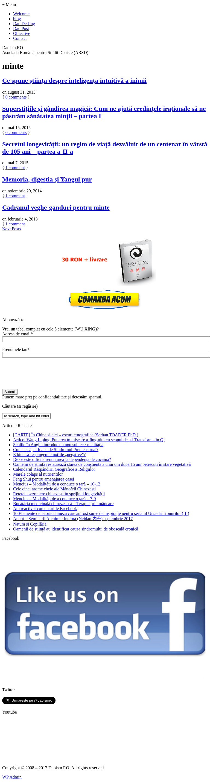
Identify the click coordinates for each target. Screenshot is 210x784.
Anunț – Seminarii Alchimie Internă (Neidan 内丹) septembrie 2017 (73, 518)
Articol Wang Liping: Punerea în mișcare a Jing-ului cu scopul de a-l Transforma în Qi (89, 439)
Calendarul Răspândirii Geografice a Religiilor (54, 469)
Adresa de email (17, 334)
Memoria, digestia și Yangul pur (47, 179)
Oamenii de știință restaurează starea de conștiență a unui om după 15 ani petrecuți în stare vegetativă (102, 464)
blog (17, 18)
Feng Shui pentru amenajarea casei (43, 479)
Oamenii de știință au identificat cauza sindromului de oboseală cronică (75, 529)
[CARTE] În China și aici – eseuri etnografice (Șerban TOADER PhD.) (75, 435)
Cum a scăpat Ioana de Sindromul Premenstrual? (55, 449)
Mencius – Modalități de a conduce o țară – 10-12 (56, 484)
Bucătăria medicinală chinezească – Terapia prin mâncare (63, 503)
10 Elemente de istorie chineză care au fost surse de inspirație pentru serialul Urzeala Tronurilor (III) (101, 513)
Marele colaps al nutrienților (38, 474)
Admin (12, 777)
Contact (20, 38)
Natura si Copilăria (29, 524)
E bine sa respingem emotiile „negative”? (49, 454)
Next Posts (11, 228)
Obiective (21, 33)
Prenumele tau (16, 349)
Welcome (21, 13)
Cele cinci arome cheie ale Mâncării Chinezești (54, 489)
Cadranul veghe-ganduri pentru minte (56, 207)
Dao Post (21, 28)
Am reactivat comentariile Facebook (45, 508)
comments (16, 97)
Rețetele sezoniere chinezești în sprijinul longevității (59, 493)
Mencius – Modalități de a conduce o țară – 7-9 (54, 498)
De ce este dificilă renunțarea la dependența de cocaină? (62, 459)
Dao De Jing (24, 23)
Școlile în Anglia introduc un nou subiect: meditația (58, 444)
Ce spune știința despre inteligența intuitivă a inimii (74, 80)
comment (15, 167)
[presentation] (43, 373)
